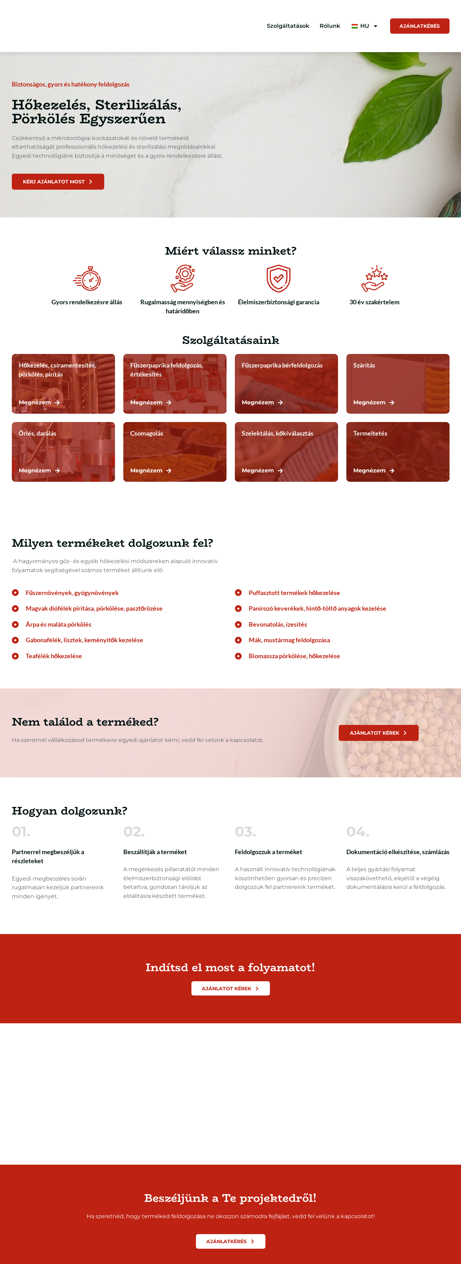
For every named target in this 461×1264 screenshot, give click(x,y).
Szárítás (364, 366)
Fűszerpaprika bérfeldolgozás (282, 366)
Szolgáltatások (285, 26)
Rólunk (326, 26)
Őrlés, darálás (37, 434)
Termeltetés (370, 434)
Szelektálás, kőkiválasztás (278, 434)
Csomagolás (146, 434)
